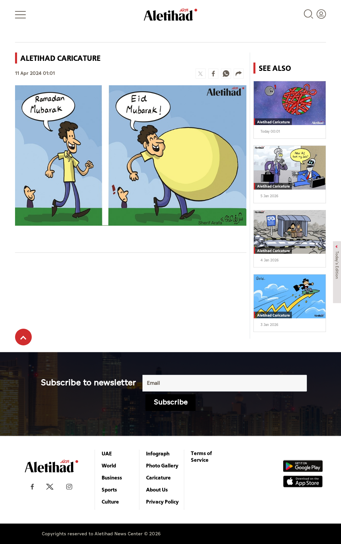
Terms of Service (201, 456)
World (109, 465)
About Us (157, 489)
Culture (110, 501)
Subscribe (171, 402)
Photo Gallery (162, 465)
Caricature (158, 477)
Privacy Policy (162, 501)
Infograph (157, 453)
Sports (109, 489)
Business (112, 477)
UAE (107, 453)
